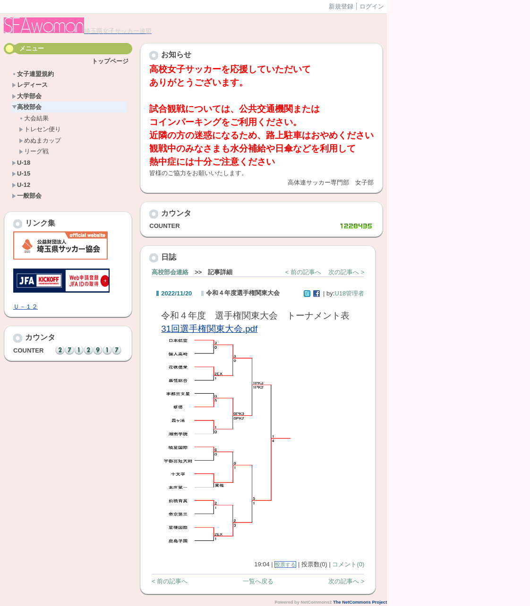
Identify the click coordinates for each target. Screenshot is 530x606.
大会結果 (34, 118)
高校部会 (27, 106)
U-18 (21, 162)
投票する (285, 564)
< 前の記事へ (303, 272)
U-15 (21, 173)
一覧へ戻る (258, 581)
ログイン (371, 6)
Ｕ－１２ (25, 306)
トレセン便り (40, 129)
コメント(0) (348, 564)
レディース (30, 84)
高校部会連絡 (170, 272)
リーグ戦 (34, 151)
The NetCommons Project (360, 602)
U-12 (21, 184)
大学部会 (27, 96)
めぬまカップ (40, 140)
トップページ (110, 61)
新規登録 (341, 6)
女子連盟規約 (33, 73)
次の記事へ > (346, 272)
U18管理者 (349, 293)
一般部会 (27, 195)
